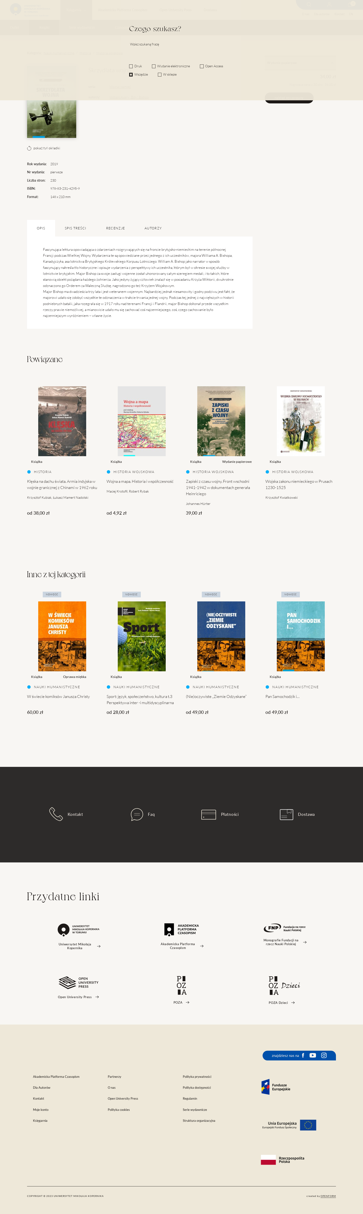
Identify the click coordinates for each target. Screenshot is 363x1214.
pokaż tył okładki (43, 148)
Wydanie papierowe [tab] (300, 63)
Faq (143, 814)
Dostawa (210, 10)
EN (351, 14)
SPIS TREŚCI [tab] (75, 228)
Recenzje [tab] (115, 228)
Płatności (220, 815)
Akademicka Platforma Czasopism (122, 10)
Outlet (14, 27)
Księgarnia (73, 10)
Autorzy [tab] (153, 228)
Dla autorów (322, 14)
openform (328, 1196)
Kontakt (339, 14)
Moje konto (40, 1110)
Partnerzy (114, 1077)
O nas (305, 14)
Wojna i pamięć (120, 87)
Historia (85, 53)
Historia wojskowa (109, 53)
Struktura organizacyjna (199, 1120)
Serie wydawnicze (82, 27)
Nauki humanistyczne (59, 53)
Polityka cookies (119, 1110)
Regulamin (190, 1098)
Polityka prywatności (197, 1077)
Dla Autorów (41, 1087)
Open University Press (176, 10)
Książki (44, 27)
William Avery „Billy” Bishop (129, 97)
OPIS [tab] (41, 228)
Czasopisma (123, 27)
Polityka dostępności (197, 1087)
